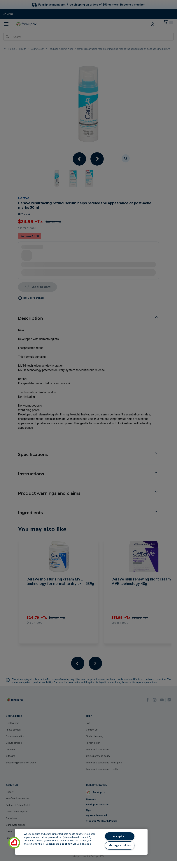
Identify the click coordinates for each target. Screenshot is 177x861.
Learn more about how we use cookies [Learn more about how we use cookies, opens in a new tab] (68, 843)
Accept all (120, 836)
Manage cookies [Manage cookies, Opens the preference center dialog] (120, 845)
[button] (14, 843)
